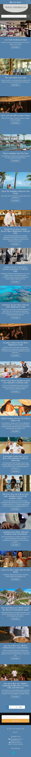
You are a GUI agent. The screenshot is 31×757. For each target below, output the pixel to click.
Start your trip (15, 720)
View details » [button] (15, 47)
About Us (15, 732)
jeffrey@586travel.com (16, 739)
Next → (21, 707)
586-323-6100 (15, 2)
